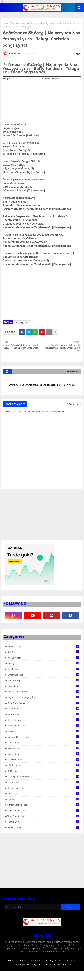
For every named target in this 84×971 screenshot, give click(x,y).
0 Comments (74, 404)
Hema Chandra (43, 719)
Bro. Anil (43, 651)
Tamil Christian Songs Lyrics (43, 816)
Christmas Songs (43, 674)
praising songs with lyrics (43, 776)
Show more (73, 371)
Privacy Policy (52, 960)
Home (6, 23)
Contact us (35, 960)
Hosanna (43, 731)
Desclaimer (70, 960)
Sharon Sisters (43, 793)
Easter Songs (43, 686)
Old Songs (43, 770)
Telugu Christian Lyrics (42, 964)
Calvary (43, 663)
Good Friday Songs (43, 703)
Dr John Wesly (43, 680)
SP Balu (43, 799)
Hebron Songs (43, 714)
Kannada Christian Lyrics (43, 736)
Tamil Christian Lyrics (43, 810)
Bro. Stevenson (43, 657)
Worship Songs (17, 23)
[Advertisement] (42, 516)
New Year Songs (43, 759)
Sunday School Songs (43, 804)
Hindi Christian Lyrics (43, 725)
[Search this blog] (32, 907)
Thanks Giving (43, 821)
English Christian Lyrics (43, 691)
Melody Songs (43, 753)
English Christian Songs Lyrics (43, 697)
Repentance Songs (43, 787)
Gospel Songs (43, 708)
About (22, 960)
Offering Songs (43, 765)
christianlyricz (43, 669)
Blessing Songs (43, 646)
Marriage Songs (43, 748)
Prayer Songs (43, 782)
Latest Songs (43, 742)
